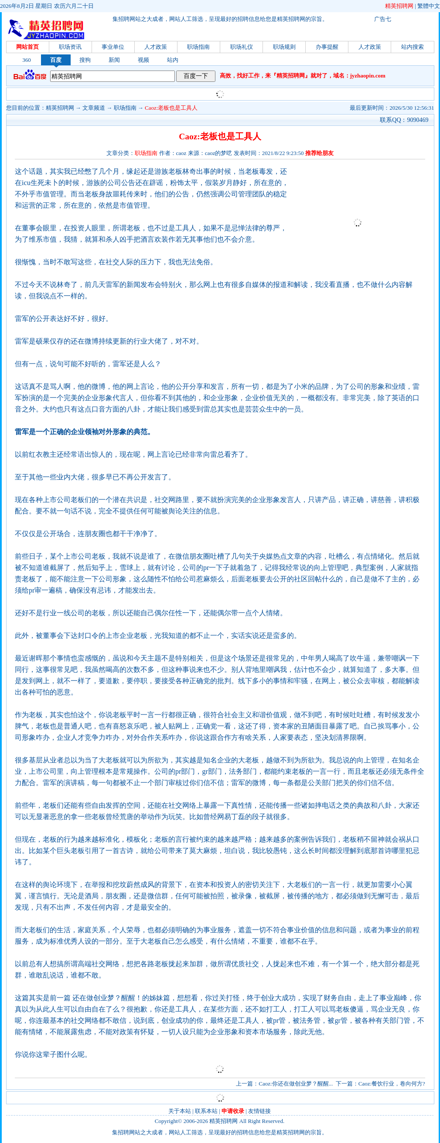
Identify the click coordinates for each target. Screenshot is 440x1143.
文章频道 (93, 108)
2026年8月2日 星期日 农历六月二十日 (47, 6)
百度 (55, 60)
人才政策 (155, 47)
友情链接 (259, 1111)
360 (26, 60)
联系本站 (206, 1111)
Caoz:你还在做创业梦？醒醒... (296, 1083)
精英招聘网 (399, 6)
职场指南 (198, 47)
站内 (172, 60)
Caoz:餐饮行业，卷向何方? (391, 1083)
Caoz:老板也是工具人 (171, 108)
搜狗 (85, 60)
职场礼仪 (241, 47)
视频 (143, 60)
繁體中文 (428, 6)
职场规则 (284, 47)
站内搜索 (412, 47)
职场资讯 (70, 47)
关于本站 (179, 1111)
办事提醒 (327, 47)
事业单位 (113, 47)
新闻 (114, 60)
